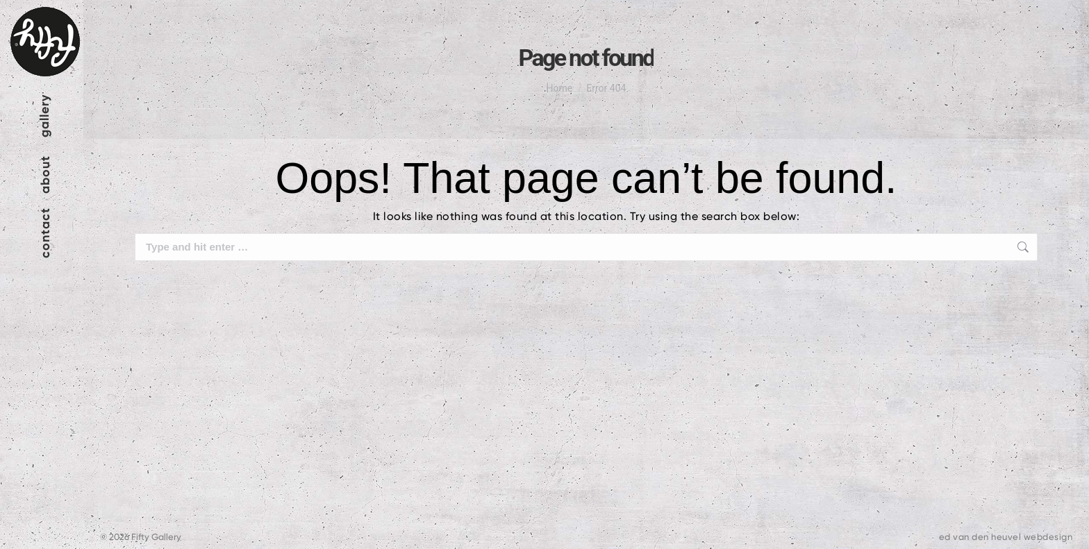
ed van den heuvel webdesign (1006, 537)
